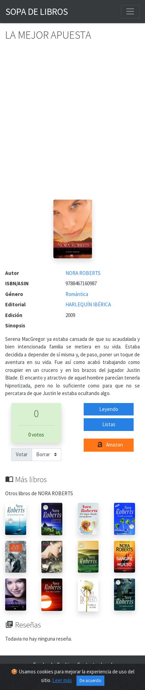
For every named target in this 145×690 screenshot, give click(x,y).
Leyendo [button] (108, 409)
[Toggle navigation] (130, 11)
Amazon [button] (109, 445)
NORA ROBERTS (83, 273)
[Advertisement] (72, 123)
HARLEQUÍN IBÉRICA (88, 304)
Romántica (76, 294)
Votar (22, 454)
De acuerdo (90, 680)
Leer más (62, 680)
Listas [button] (108, 424)
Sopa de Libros (37, 11)
